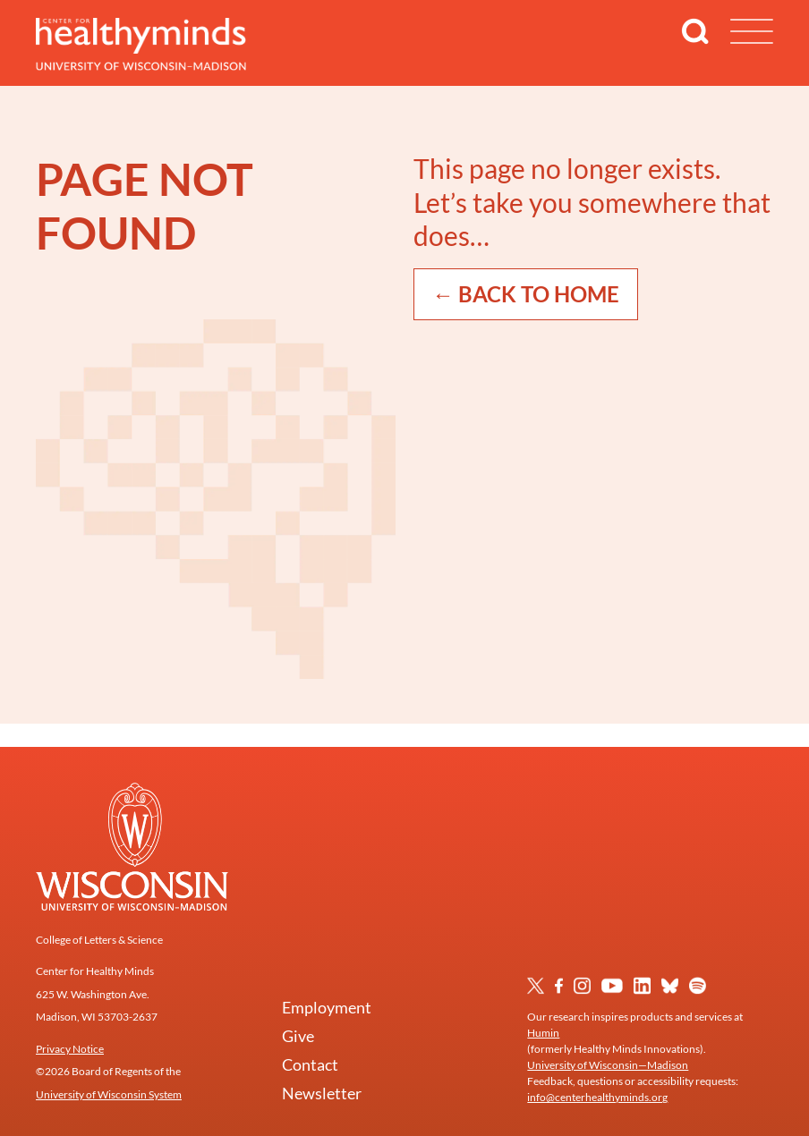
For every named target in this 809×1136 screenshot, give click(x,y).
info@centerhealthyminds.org (597, 1097)
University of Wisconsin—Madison (607, 1065)
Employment (326, 1007)
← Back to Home (525, 294)
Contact (310, 1064)
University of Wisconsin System (109, 1094)
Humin (543, 1032)
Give (298, 1036)
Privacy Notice (70, 1048)
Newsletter (322, 1093)
